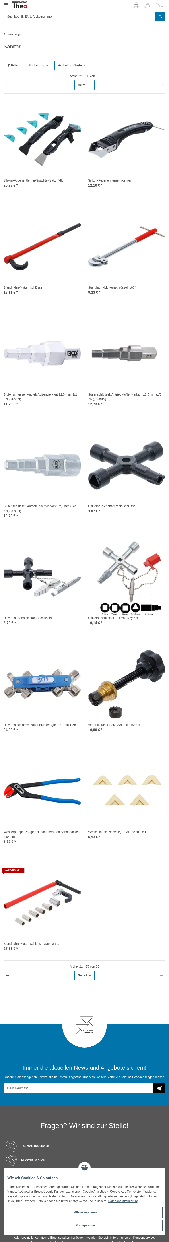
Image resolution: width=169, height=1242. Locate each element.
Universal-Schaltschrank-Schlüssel (112, 506)
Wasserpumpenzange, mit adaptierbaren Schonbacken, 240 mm (42, 834)
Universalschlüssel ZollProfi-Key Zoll (113, 618)
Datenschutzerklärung (123, 1201)
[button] (136, 5)
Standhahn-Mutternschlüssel (23, 287)
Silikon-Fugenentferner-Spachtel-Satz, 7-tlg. (34, 180)
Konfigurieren (85, 1225)
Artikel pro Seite (70, 65)
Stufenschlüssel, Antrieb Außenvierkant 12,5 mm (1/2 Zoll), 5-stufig (124, 397)
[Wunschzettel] (148, 5)
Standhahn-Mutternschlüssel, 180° (112, 287)
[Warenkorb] (159, 5)
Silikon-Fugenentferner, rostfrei (109, 180)
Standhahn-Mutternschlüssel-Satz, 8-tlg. (31, 943)
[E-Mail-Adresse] (78, 1088)
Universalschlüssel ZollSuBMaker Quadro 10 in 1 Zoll (40, 725)
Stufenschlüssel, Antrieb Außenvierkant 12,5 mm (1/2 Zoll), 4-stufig (40, 397)
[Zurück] (8, 85)
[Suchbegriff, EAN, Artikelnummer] (79, 16)
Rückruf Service (33, 1160)
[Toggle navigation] (6, 3)
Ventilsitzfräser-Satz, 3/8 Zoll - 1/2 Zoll (114, 725)
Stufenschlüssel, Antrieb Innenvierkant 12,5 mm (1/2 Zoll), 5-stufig (40, 508)
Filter (13, 65)
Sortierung (36, 65)
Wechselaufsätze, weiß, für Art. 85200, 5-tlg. (118, 832)
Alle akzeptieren (85, 1212)
